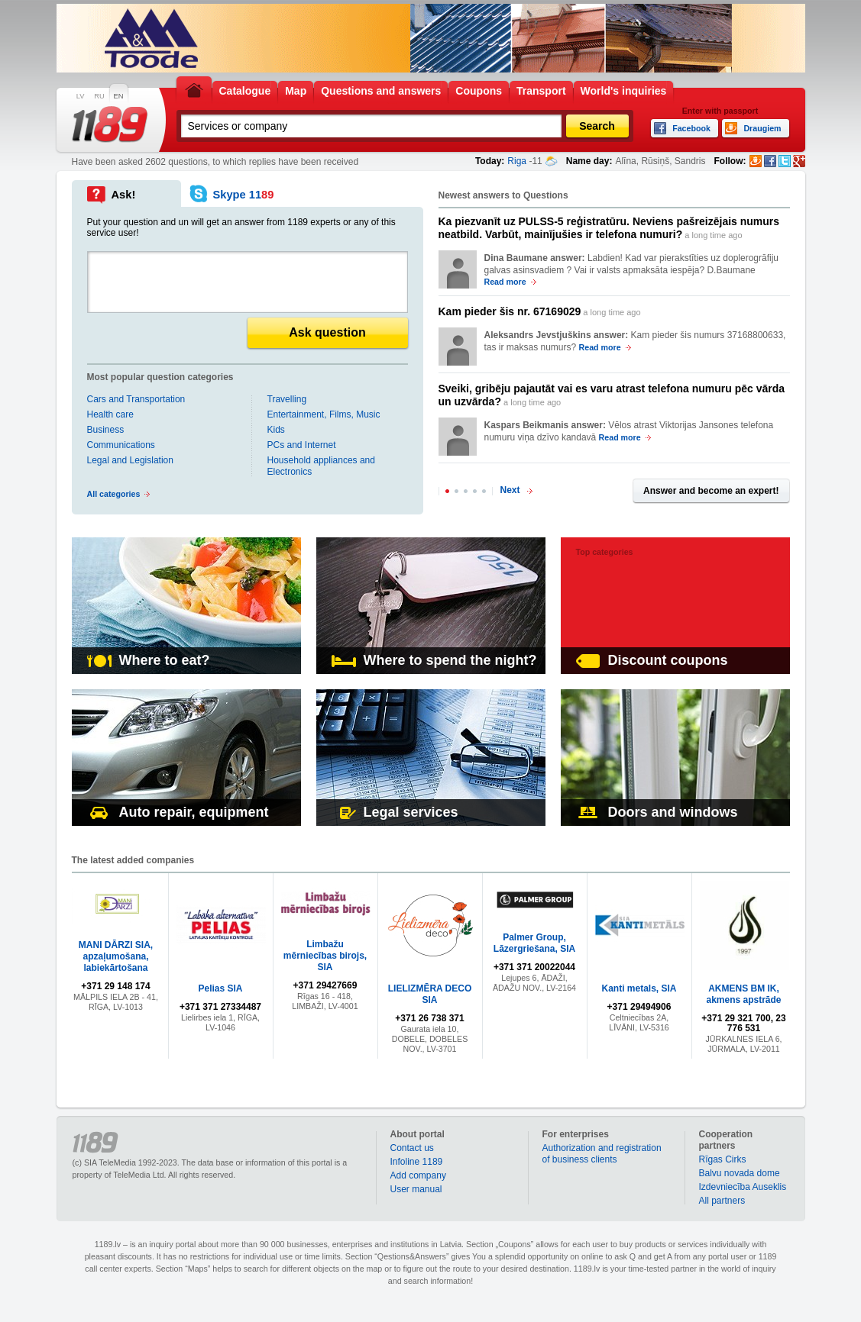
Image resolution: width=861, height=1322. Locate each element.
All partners (722, 1200)
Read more (505, 281)
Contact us (412, 1148)
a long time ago (609, 227)
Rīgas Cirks (722, 1159)
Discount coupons (652, 660)
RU (99, 96)
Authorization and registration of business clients (602, 1154)
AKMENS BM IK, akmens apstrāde (743, 994)
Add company (418, 1175)
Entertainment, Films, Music (323, 414)
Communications (121, 445)
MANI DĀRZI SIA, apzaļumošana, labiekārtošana (116, 956)
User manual (416, 1189)
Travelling (287, 399)
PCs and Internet (301, 445)
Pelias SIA (220, 988)
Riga (516, 161)
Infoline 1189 (416, 1161)
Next (510, 490)
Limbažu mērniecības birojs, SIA (325, 955)
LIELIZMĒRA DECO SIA (430, 994)
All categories (114, 493)
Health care (110, 414)
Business (106, 429)
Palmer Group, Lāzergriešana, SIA (534, 943)
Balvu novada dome (739, 1173)
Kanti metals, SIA (638, 988)
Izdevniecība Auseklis (743, 1187)
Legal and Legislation (130, 460)
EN (119, 96)
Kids (276, 429)
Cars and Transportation (136, 399)
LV (80, 96)
